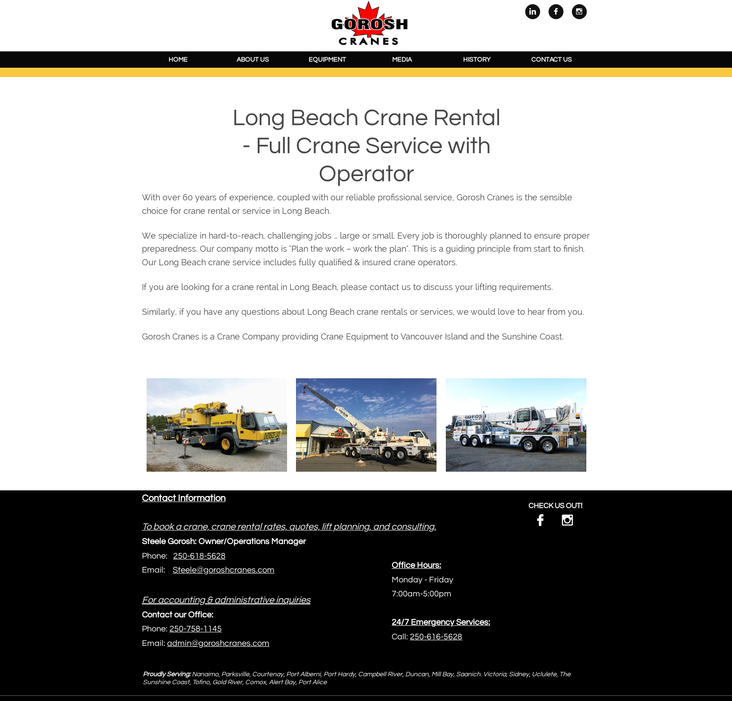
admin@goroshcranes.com (218, 643)
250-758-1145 (195, 628)
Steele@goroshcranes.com (223, 570)
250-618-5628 (199, 556)
